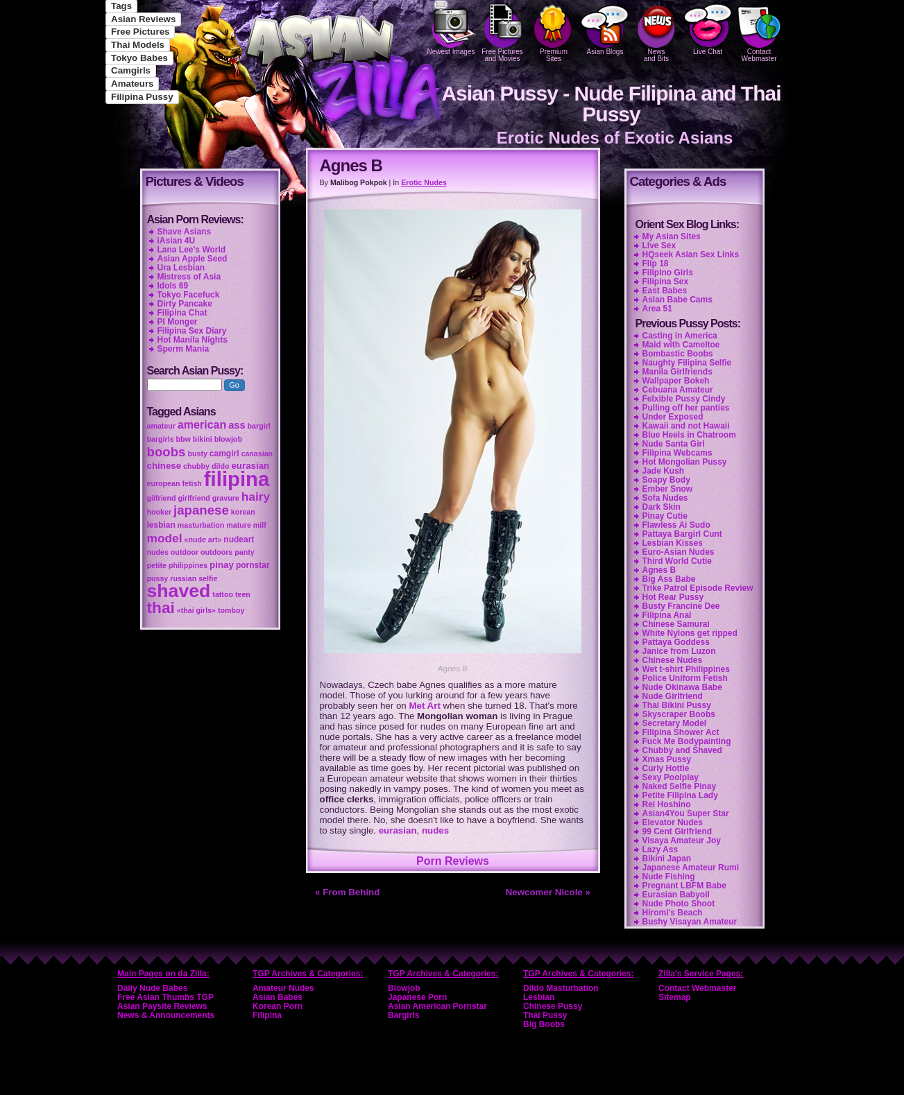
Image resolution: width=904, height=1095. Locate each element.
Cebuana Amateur (677, 390)
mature (238, 525)
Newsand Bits (656, 31)
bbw (183, 439)
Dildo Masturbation (561, 988)
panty (244, 552)
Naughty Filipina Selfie (687, 363)
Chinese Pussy (552, 1006)
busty (197, 453)
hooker (159, 512)
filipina (237, 478)
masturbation (201, 525)
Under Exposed (672, 417)
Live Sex (659, 245)
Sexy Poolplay (670, 777)
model (164, 538)
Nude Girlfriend (672, 696)
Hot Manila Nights (192, 340)
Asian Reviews (143, 19)
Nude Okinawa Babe (682, 687)
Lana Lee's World (191, 250)
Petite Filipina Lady (680, 795)
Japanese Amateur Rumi (691, 867)
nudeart (238, 539)
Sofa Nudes (665, 498)
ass (236, 425)
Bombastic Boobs (677, 354)
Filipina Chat (182, 313)
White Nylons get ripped (689, 633)
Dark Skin (661, 507)
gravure (225, 498)
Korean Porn (277, 1006)
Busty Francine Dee (681, 606)
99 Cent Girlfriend (677, 831)
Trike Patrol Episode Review (697, 588)
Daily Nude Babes (152, 988)
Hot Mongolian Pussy (684, 462)
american (202, 425)
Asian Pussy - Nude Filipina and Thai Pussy (611, 104)
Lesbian (538, 997)
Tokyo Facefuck (188, 295)
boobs (166, 452)
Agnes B (659, 570)
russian (183, 578)
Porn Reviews (452, 861)
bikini (202, 439)
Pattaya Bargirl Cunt (682, 534)
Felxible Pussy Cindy (684, 399)
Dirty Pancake (184, 304)
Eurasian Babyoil (676, 894)
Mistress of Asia (189, 277)
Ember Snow (667, 489)
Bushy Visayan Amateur (689, 921)
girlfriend (194, 498)
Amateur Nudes (283, 988)
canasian (257, 453)
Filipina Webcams (677, 453)
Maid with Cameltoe (681, 345)
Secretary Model (674, 723)
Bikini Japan (667, 858)
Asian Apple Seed (192, 259)
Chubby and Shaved (682, 750)
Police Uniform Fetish (685, 678)
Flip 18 (655, 263)
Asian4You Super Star (685, 813)
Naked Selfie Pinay (679, 786)
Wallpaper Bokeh (676, 381)
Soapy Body (666, 480)
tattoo (222, 594)
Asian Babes (277, 997)
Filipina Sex (665, 281)
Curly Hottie (666, 768)
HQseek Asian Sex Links (691, 254)
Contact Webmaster (759, 31)
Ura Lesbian (181, 268)
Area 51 (657, 308)
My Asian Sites (671, 236)
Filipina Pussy (142, 97)
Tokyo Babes (139, 58)
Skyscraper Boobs (678, 714)
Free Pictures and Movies (502, 31)
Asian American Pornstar (437, 1006)
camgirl (224, 453)
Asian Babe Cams (677, 299)
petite (157, 565)
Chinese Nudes (672, 660)
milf (259, 525)
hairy (255, 496)
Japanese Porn (417, 997)
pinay (222, 565)
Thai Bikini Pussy (676, 705)
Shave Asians (184, 231)
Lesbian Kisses (672, 543)
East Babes (665, 290)
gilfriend (161, 498)
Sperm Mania (183, 349)
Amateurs (132, 83)
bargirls (160, 439)
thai (161, 607)
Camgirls (131, 70)
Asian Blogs (605, 27)
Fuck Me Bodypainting (686, 741)
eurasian (398, 830)
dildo (220, 466)
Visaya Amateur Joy (681, 840)
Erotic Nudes (424, 182)
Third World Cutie (677, 561)
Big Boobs (544, 1024)
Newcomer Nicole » (548, 892)
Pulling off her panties (686, 408)
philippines (188, 565)
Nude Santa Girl (673, 444)
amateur (161, 426)
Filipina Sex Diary (192, 331)
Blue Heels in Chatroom (689, 435)
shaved (179, 590)
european (163, 483)
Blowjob (404, 988)
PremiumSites (553, 31)
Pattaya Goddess (676, 642)
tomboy (231, 610)
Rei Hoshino (666, 804)
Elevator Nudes (672, 822)
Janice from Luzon (679, 651)
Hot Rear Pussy (673, 597)
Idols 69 (173, 286)
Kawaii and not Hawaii (686, 426)
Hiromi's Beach (672, 912)
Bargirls (403, 1015)
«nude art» (203, 539)
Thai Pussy (545, 1015)
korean (243, 512)
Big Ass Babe (669, 579)
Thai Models (137, 45)
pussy (158, 578)
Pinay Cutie (665, 516)
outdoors (216, 552)
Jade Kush (663, 471)
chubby (196, 466)
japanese (201, 510)
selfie (207, 578)
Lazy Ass (660, 849)
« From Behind (347, 892)
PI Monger (177, 322)
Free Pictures (140, 31)
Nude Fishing (668, 876)
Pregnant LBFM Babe (684, 885)
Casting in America (679, 335)
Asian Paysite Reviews (162, 1006)
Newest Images (451, 27)
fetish (191, 483)
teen (242, 594)
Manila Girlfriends (677, 372)
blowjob (228, 439)
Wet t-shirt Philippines (686, 669)
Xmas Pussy (667, 759)
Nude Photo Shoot (678, 903)
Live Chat (707, 27)
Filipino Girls (667, 272)
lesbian (161, 525)
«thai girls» (196, 610)
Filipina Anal (667, 615)
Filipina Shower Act (680, 732)
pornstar (253, 565)
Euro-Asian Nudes (678, 552)
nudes (435, 830)
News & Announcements (165, 1015)
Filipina (267, 1015)
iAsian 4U (176, 240)
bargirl (259, 426)
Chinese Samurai (676, 624)
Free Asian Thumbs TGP (165, 997)
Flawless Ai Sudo (676, 525)
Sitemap (674, 997)
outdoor (184, 552)
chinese (164, 465)
